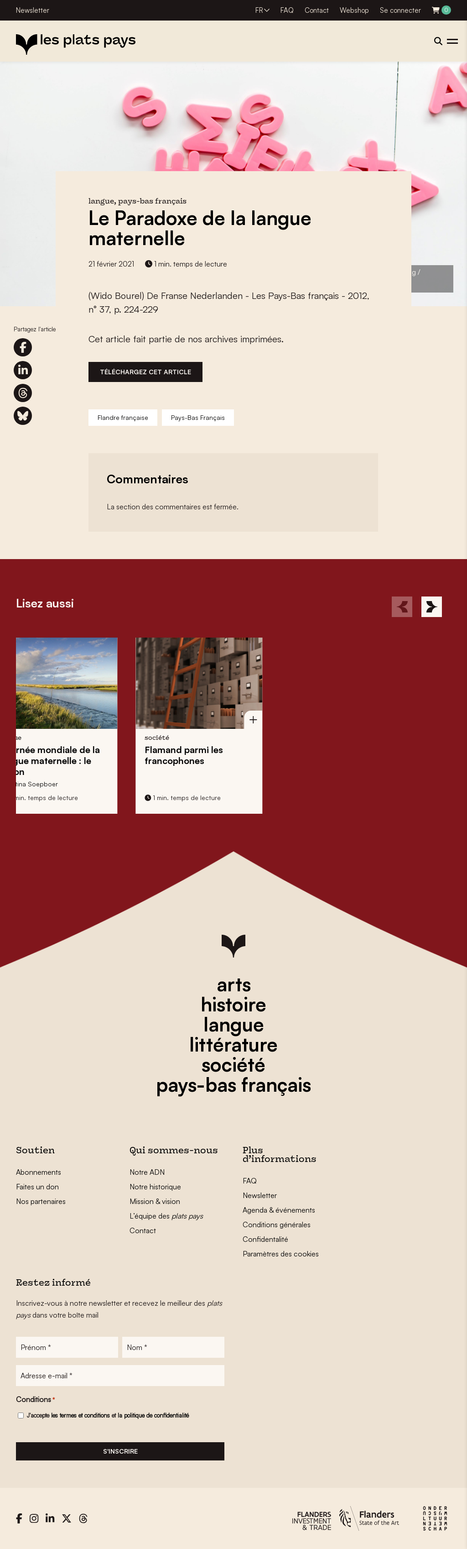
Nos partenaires (41, 1201)
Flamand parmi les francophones (100, 755)
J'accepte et (108, 1415)
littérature (233, 1044)
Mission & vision (155, 1201)
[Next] (431, 607)
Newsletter (32, 10)
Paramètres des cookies (281, 1253)
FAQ (287, 10)
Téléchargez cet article (145, 372)
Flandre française (123, 417)
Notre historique (155, 1186)
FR (259, 10)
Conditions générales (277, 1224)
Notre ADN (147, 1172)
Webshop (354, 10)
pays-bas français (233, 1084)
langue (233, 1024)
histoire (233, 1004)
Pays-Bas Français (198, 417)
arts (234, 984)
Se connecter (400, 10)
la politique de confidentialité (153, 1415)
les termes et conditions (80, 1415)
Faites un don (37, 1186)
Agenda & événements (279, 1209)
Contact (317, 10)
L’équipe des (166, 1215)
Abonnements (38, 1172)
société (233, 1064)
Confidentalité (265, 1239)
